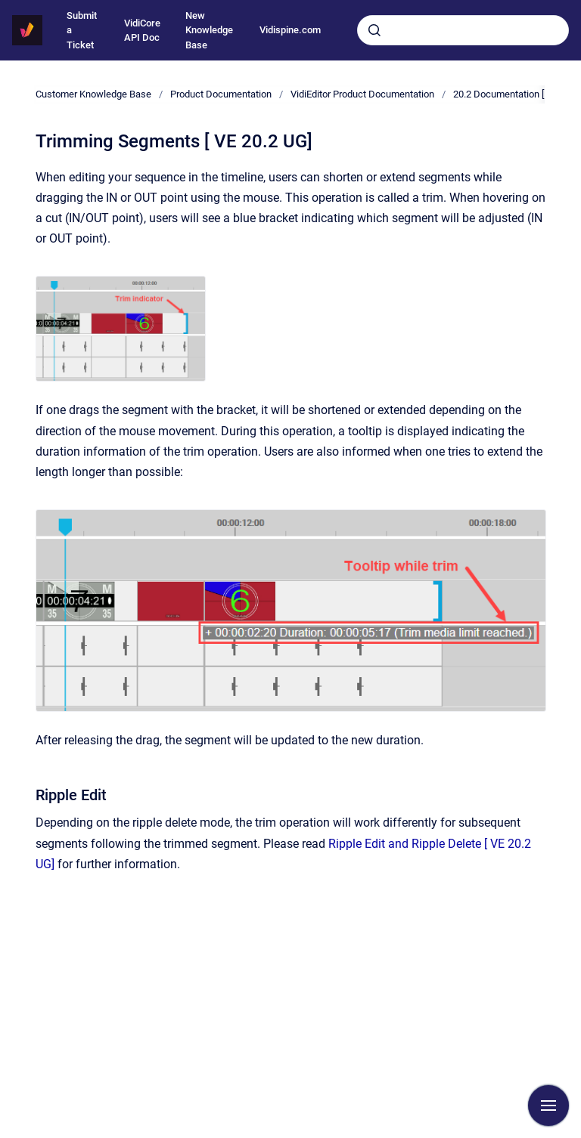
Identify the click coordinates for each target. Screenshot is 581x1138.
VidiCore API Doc (142, 30)
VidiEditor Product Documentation (362, 94)
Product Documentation (221, 94)
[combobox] (463, 30)
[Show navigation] (548, 1105)
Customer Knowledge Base (93, 94)
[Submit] (374, 30)
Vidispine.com (290, 30)
